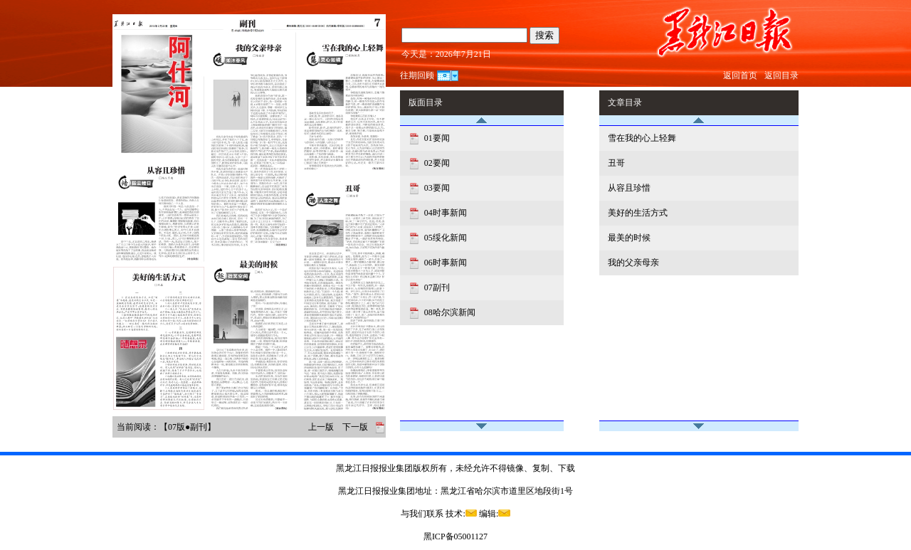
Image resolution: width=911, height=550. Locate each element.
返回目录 (781, 75)
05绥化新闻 (444, 238)
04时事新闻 (444, 213)
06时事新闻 (444, 263)
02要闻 (436, 163)
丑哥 (616, 163)
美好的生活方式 (638, 213)
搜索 (544, 35)
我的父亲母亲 (633, 263)
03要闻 (436, 188)
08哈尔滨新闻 (448, 312)
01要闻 (436, 138)
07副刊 (436, 287)
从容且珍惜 (629, 188)
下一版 (355, 427)
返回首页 (740, 75)
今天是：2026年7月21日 (446, 54)
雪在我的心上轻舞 (642, 138)
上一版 (321, 427)
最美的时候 (629, 238)
